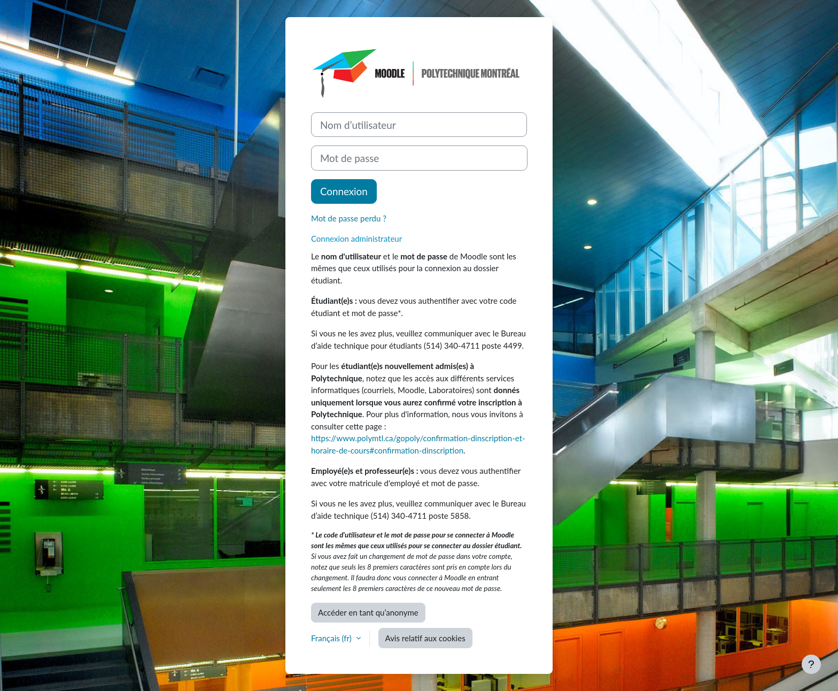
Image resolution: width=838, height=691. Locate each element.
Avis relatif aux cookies (425, 638)
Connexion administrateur (356, 238)
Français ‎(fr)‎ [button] (332, 638)
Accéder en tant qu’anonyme (368, 612)
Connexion (344, 191)
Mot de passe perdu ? (348, 218)
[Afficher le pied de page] (811, 664)
